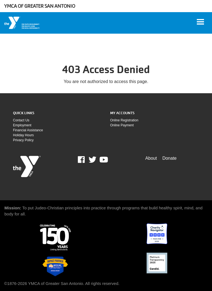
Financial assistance (28, 130)
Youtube (103, 160)
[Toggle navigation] (200, 22)
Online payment (122, 125)
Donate (169, 158)
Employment (22, 125)
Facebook (85, 160)
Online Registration (124, 120)
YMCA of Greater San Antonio (39, 6)
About (151, 158)
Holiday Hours (23, 135)
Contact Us (21, 120)
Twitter (92, 160)
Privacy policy (23, 140)
